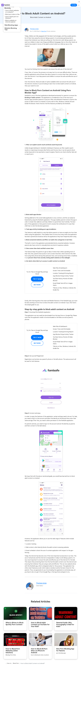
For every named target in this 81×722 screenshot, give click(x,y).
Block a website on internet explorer (10, 21)
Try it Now (37, 279)
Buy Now (37, 285)
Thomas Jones (34, 29)
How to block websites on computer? (12, 11)
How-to (9, 665)
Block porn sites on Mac (12, 14)
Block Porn (44, 31)
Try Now (73, 5)
